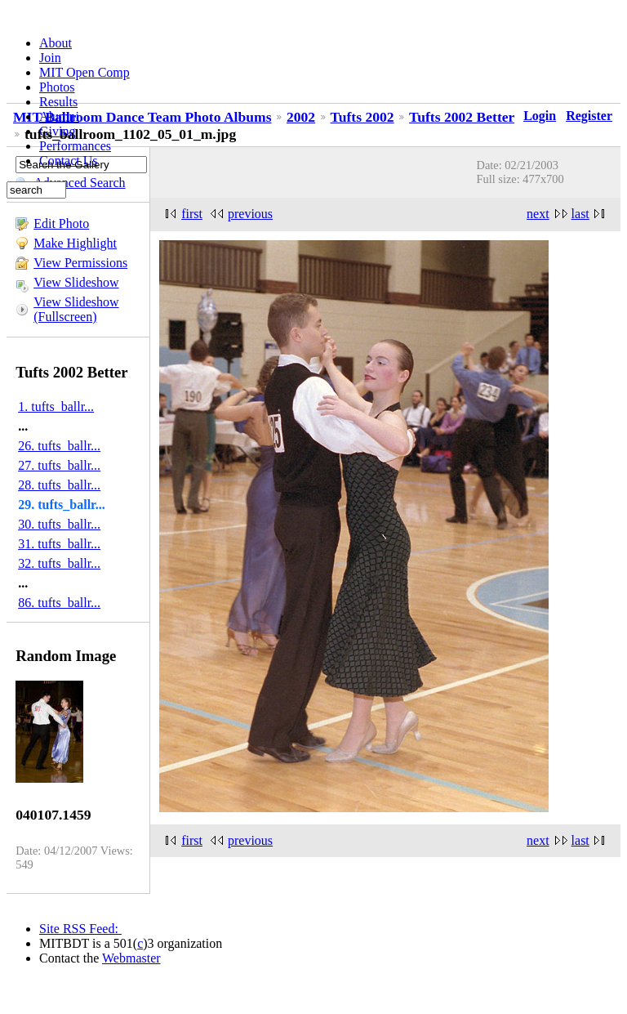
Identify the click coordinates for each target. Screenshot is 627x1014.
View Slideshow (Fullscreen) (75, 309)
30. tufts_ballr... (59, 524)
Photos (57, 87)
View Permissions (80, 263)
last (580, 214)
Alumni (59, 116)
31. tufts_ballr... (59, 544)
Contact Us (68, 161)
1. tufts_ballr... (56, 406)
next (538, 214)
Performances (75, 146)
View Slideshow (75, 282)
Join (50, 58)
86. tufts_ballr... (59, 603)
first (191, 214)
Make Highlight (75, 243)
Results (58, 102)
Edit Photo (61, 223)
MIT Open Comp (84, 72)
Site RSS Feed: (80, 929)
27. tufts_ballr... (59, 465)
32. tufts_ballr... (59, 563)
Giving (57, 131)
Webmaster (131, 958)
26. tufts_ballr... (59, 446)
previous (250, 214)
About (55, 43)
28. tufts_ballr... (59, 485)
